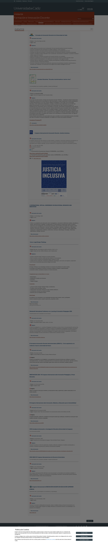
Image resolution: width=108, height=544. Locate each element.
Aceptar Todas (84, 532)
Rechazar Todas (84, 536)
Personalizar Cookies (84, 539)
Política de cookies (50, 539)
